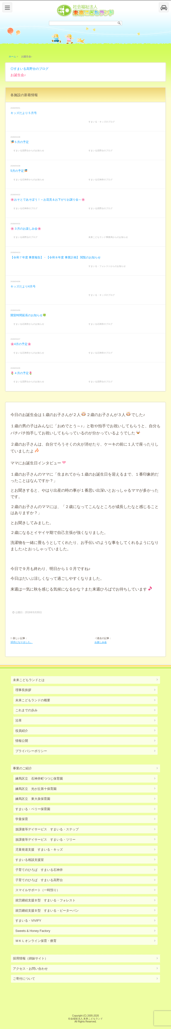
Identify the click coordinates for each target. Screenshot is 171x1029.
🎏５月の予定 (19, 142)
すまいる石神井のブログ (100, 179)
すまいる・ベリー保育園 (32, 809)
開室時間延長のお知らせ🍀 (28, 315)
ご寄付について (24, 978)
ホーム (12, 56)
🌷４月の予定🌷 (21, 373)
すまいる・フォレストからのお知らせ (107, 266)
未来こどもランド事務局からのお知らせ (108, 237)
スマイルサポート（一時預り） (37, 890)
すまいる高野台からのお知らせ (28, 150)
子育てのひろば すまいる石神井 (39, 870)
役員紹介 (21, 731)
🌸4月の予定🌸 (20, 344)
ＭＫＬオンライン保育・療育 (36, 941)
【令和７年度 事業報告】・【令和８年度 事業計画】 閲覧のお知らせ (55, 257)
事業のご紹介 (22, 768)
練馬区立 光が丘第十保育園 (36, 789)
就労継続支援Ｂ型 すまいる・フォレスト (45, 900)
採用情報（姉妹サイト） (30, 958)
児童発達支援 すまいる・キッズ (39, 849)
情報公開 (21, 741)
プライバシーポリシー (31, 751)
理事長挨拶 (23, 690)
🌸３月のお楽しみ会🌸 (25, 228)
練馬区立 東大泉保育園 (32, 799)
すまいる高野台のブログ (31, 69)
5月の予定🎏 (19, 171)
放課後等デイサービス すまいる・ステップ (47, 829)
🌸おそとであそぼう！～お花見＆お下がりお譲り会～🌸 (47, 199)
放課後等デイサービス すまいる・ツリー (45, 839)
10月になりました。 (21, 642)
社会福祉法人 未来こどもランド (85, 1018)
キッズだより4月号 (23, 286)
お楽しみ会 (101, 642)
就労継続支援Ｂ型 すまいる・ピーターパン (47, 910)
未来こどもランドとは (29, 680)
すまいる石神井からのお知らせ (28, 179)
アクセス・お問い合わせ (30, 968)
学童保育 (21, 819)
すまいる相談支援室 (29, 860)
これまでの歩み (26, 710)
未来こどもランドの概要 (32, 700)
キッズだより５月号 (23, 113)
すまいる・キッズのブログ (101, 122)
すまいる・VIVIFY (28, 920)
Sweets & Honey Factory (32, 931)
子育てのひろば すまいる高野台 (39, 880)
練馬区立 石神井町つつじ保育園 (39, 778)
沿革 (18, 720)
